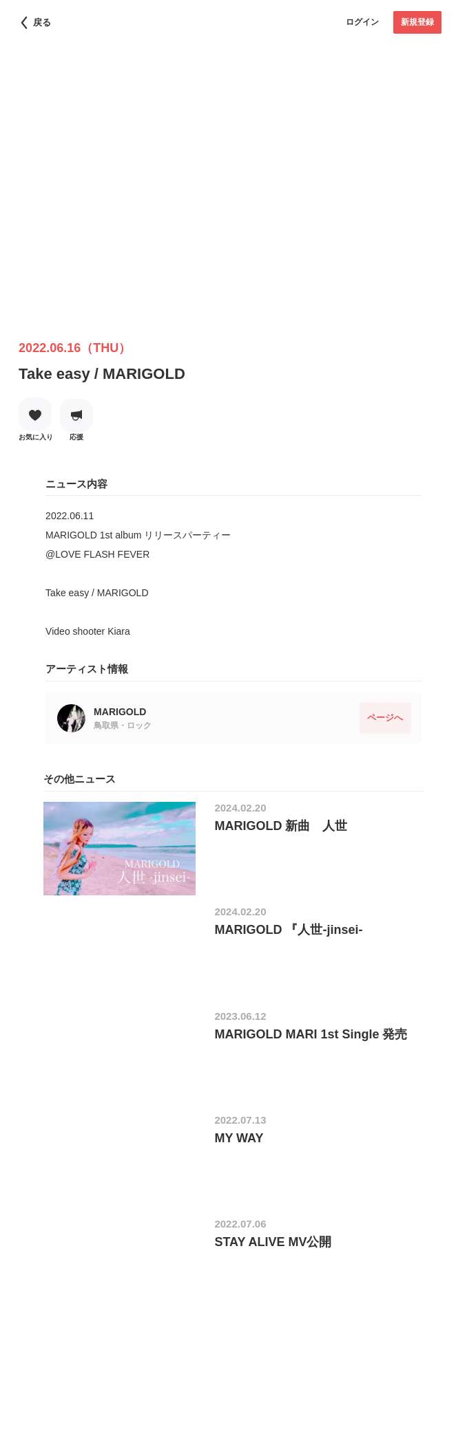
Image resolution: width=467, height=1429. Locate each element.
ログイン (362, 22)
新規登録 (417, 22)
